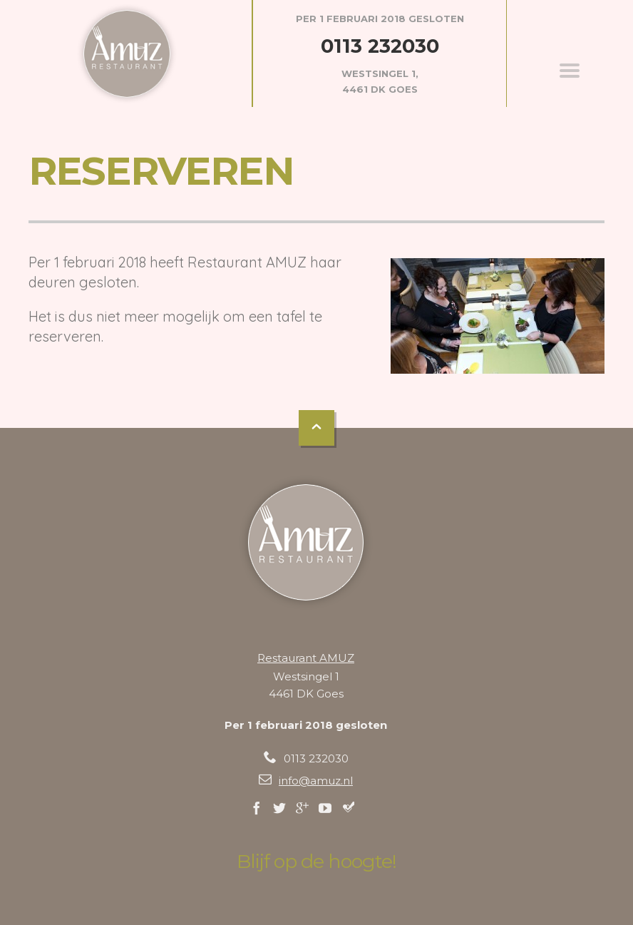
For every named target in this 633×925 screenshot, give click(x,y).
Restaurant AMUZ (305, 658)
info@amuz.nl (316, 780)
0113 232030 (380, 46)
